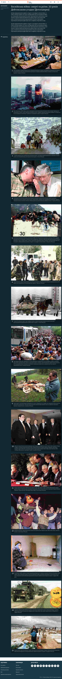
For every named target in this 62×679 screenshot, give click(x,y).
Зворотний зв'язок (20, 674)
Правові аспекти (19, 669)
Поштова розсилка (5, 669)
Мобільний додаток (5, 667)
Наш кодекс (18, 667)
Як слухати (3, 665)
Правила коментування (6, 674)
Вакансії (18, 672)
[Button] (4, 37)
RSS (1, 672)
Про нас (17, 665)
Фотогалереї (4, 6)
